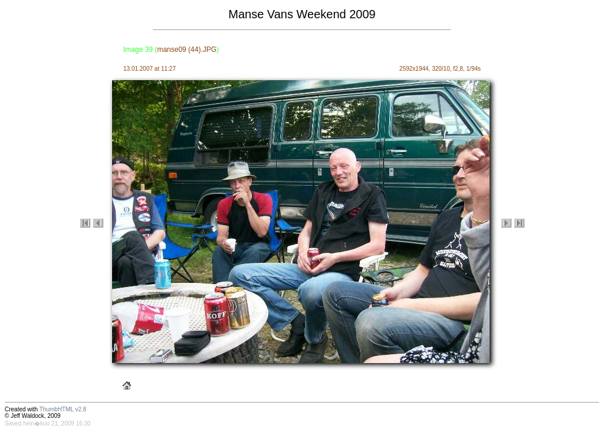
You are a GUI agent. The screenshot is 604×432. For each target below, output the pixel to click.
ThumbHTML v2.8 (63, 409)
